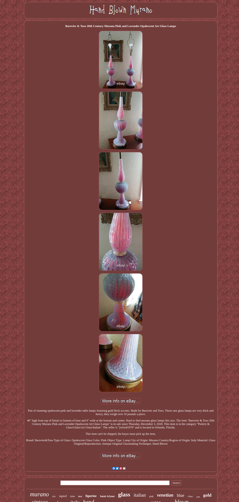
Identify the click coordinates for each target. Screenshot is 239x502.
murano (39, 494)
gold (207, 495)
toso (72, 496)
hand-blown (107, 496)
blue (180, 495)
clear (190, 496)
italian (140, 495)
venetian (165, 495)
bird (80, 496)
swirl (198, 497)
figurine (90, 496)
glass (124, 494)
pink (151, 496)
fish (54, 496)
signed (63, 496)
